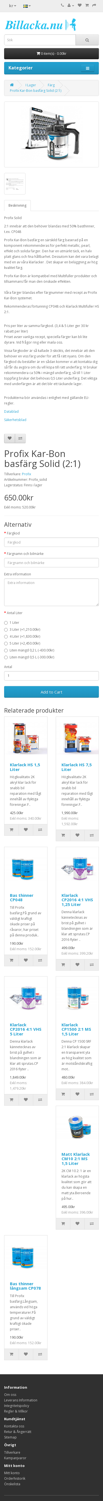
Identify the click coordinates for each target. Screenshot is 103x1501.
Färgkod (13, 533)
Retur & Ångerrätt (17, 1431)
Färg (51, 85)
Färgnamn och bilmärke (25, 553)
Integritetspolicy (16, 1405)
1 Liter (11, 622)
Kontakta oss (14, 1426)
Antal (8, 666)
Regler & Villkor (16, 1411)
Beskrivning (17, 205)
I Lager (31, 85)
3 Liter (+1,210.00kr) (22, 629)
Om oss (10, 1394)
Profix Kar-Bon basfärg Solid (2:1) (35, 90)
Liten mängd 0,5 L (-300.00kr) (29, 657)
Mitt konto (12, 1473)
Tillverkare (12, 1452)
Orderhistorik (14, 1478)
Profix (26, 474)
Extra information (17, 574)
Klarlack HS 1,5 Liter (25, 767)
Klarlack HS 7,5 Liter (77, 767)
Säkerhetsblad (15, 419)
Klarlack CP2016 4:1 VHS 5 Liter (25, 1029)
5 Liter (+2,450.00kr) (22, 643)
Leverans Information (20, 1400)
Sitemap (10, 1437)
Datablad (11, 411)
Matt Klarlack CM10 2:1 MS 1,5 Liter (76, 1158)
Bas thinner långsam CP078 (25, 1286)
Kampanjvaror (15, 1458)
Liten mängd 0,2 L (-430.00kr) (29, 650)
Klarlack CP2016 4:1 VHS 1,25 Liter (77, 899)
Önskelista (12, 1484)
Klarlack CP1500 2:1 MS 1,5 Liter (76, 1029)
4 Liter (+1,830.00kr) (22, 636)
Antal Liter (15, 613)
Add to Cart (51, 692)
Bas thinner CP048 (22, 897)
